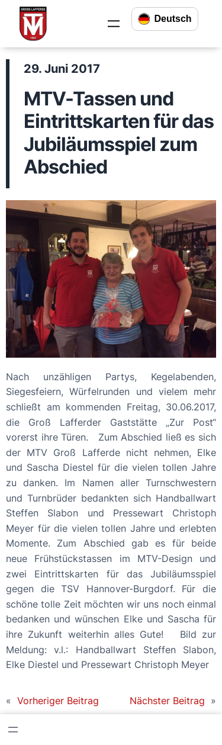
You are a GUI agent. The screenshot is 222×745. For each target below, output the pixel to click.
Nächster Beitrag (167, 701)
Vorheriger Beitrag (58, 701)
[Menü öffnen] (113, 23)
